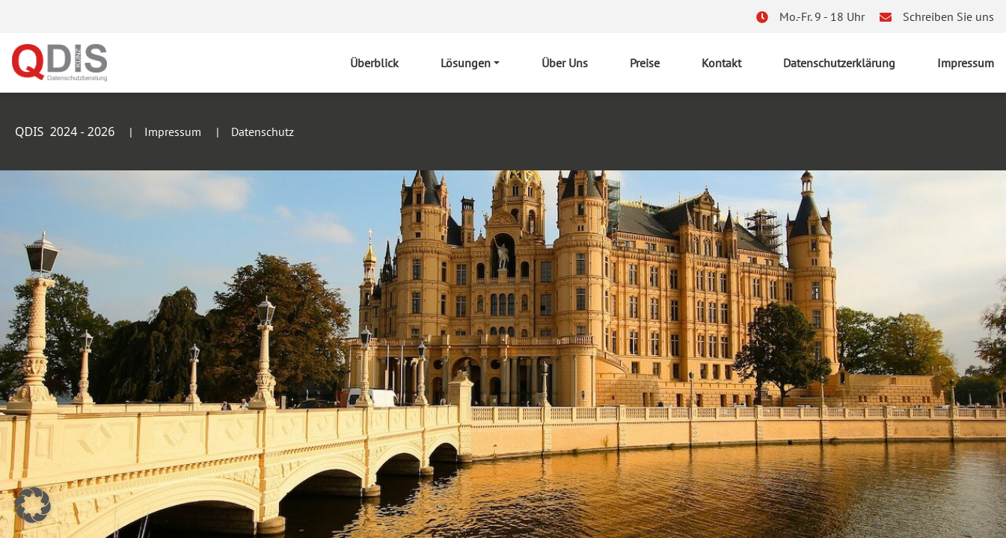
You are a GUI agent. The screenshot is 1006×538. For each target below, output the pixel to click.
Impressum (965, 62)
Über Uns (565, 62)
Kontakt (721, 62)
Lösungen (466, 62)
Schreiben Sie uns (948, 16)
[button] (33, 505)
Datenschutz (262, 131)
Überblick (374, 62)
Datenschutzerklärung (839, 62)
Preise (645, 62)
